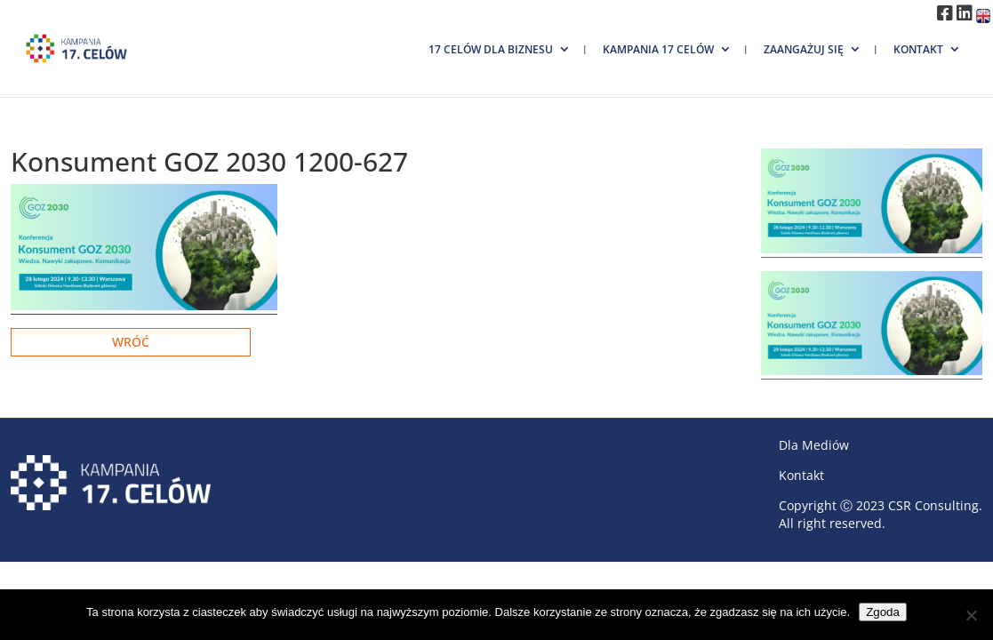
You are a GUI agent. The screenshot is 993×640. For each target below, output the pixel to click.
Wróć (130, 341)
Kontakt (918, 49)
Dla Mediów (814, 444)
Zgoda (883, 612)
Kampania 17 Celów (658, 49)
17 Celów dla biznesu (490, 49)
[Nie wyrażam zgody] (971, 615)
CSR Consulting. (935, 505)
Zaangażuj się (804, 49)
